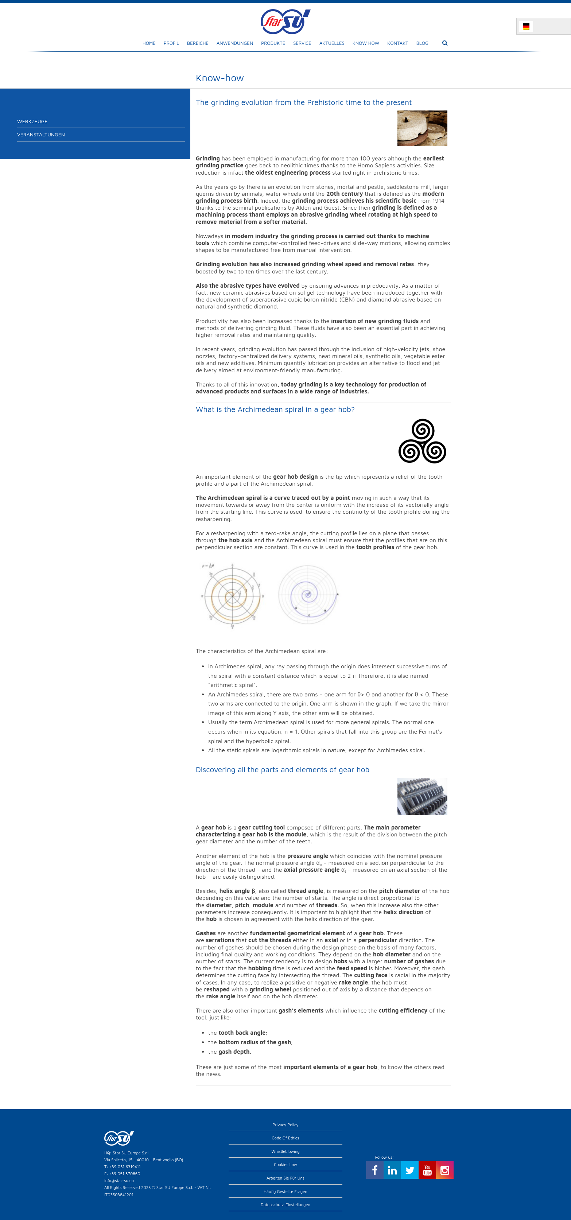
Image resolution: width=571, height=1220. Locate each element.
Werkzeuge (32, 121)
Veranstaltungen (41, 134)
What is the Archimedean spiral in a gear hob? (275, 409)
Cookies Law (285, 1164)
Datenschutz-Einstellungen (285, 1204)
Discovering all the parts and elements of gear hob (282, 769)
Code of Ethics (285, 1137)
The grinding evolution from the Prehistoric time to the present (304, 102)
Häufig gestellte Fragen (285, 1191)
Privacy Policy (286, 1124)
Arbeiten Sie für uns (285, 1178)
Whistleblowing (285, 1151)
